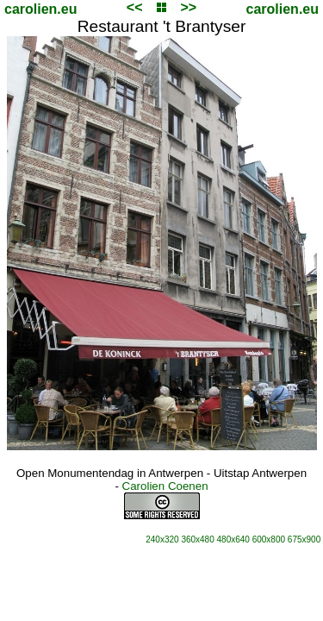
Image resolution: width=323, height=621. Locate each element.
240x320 (162, 539)
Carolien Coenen (165, 486)
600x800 (268, 539)
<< (135, 7)
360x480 (197, 539)
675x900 (304, 539)
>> (188, 7)
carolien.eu (40, 9)
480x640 (233, 539)
